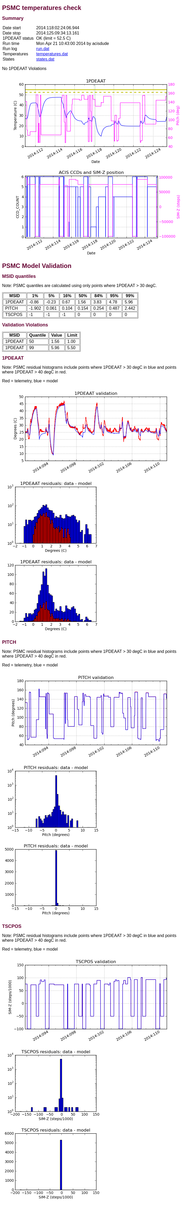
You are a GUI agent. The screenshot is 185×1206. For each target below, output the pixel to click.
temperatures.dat (52, 54)
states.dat (45, 59)
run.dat (42, 48)
